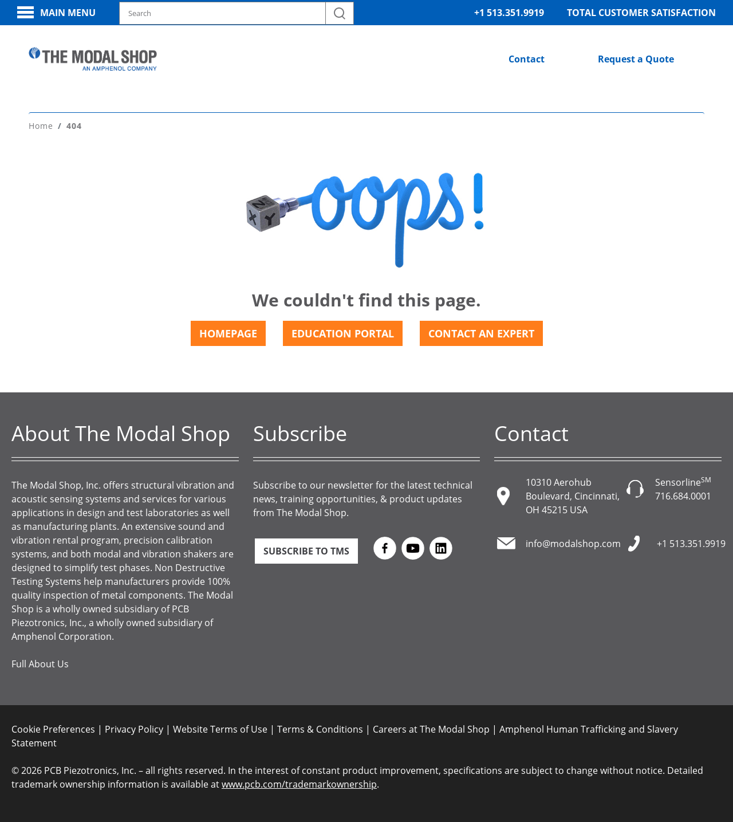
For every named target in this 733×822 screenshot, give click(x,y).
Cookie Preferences (53, 729)
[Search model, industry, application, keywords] (236, 13)
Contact (527, 59)
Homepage (228, 333)
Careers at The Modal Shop (431, 729)
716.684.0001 (683, 496)
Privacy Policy (134, 729)
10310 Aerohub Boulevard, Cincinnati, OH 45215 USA (573, 496)
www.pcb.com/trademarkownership (299, 784)
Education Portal (342, 333)
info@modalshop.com (573, 543)
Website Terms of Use (220, 729)
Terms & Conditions (320, 729)
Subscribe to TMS (306, 551)
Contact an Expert (481, 333)
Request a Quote (636, 59)
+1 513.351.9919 (509, 12)
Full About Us (40, 664)
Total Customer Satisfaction (641, 12)
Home (41, 125)
